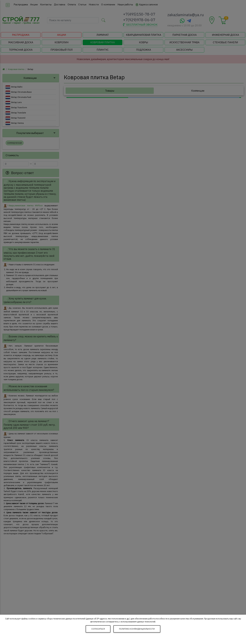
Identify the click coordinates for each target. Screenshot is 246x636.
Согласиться (98, 629)
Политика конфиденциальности (137, 629)
